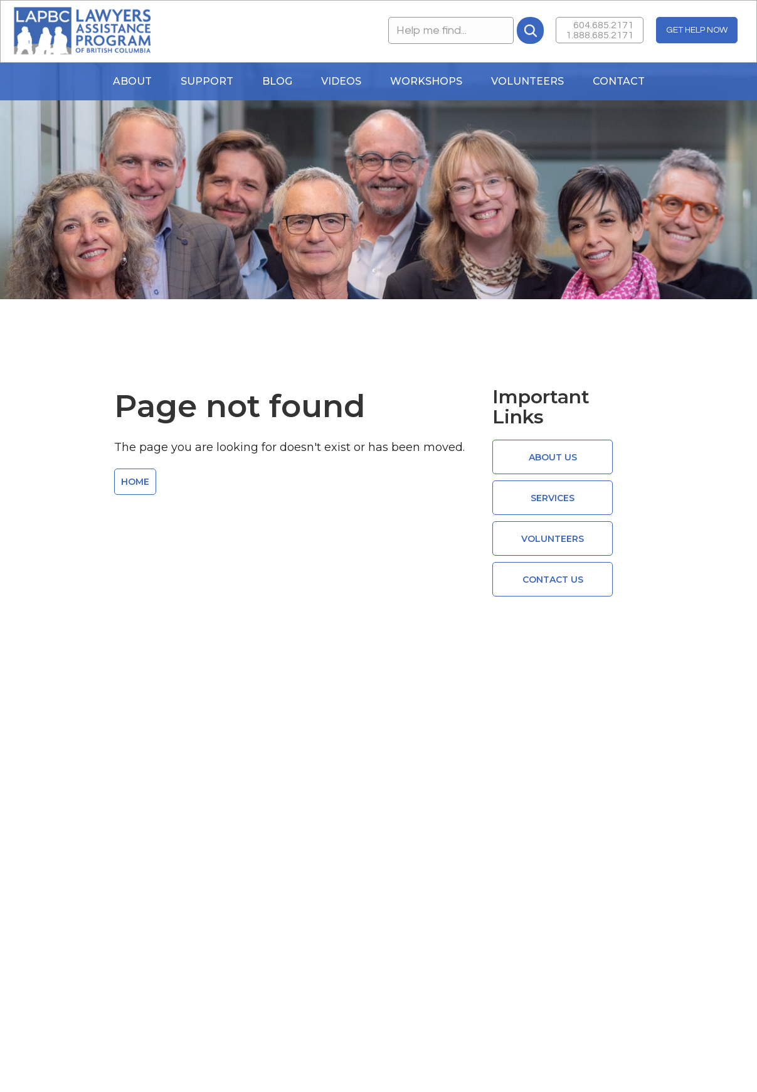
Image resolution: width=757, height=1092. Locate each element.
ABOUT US (553, 457)
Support (207, 81)
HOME (135, 481)
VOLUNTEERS (552, 538)
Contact (619, 81)
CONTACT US (552, 579)
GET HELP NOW (697, 30)
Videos (341, 81)
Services (552, 498)
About (132, 81)
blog (277, 81)
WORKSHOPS (426, 81)
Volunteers (527, 81)
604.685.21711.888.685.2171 (599, 30)
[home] (82, 31)
